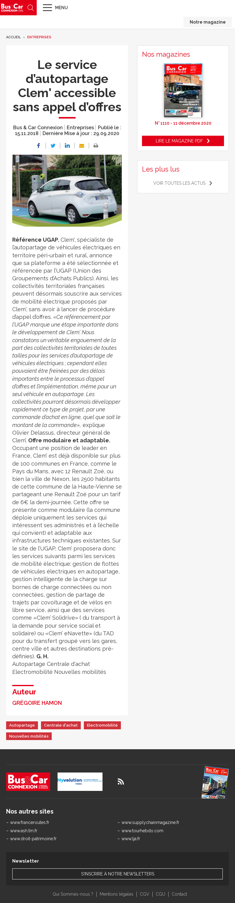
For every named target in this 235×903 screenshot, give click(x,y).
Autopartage (22, 725)
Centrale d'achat (61, 725)
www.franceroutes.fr (29, 822)
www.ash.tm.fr (23, 830)
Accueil (13, 37)
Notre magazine (208, 22)
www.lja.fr (130, 838)
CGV (144, 894)
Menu (61, 7)
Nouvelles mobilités (29, 736)
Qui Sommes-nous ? (73, 894)
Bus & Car (12, 7)
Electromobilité (102, 725)
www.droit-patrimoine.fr (33, 838)
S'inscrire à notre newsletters (117, 873)
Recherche (30, 7)
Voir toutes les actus (179, 183)
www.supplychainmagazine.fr (150, 822)
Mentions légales (116, 894)
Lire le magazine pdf (179, 140)
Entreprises (39, 37)
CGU (160, 894)
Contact (179, 894)
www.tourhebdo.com (142, 830)
